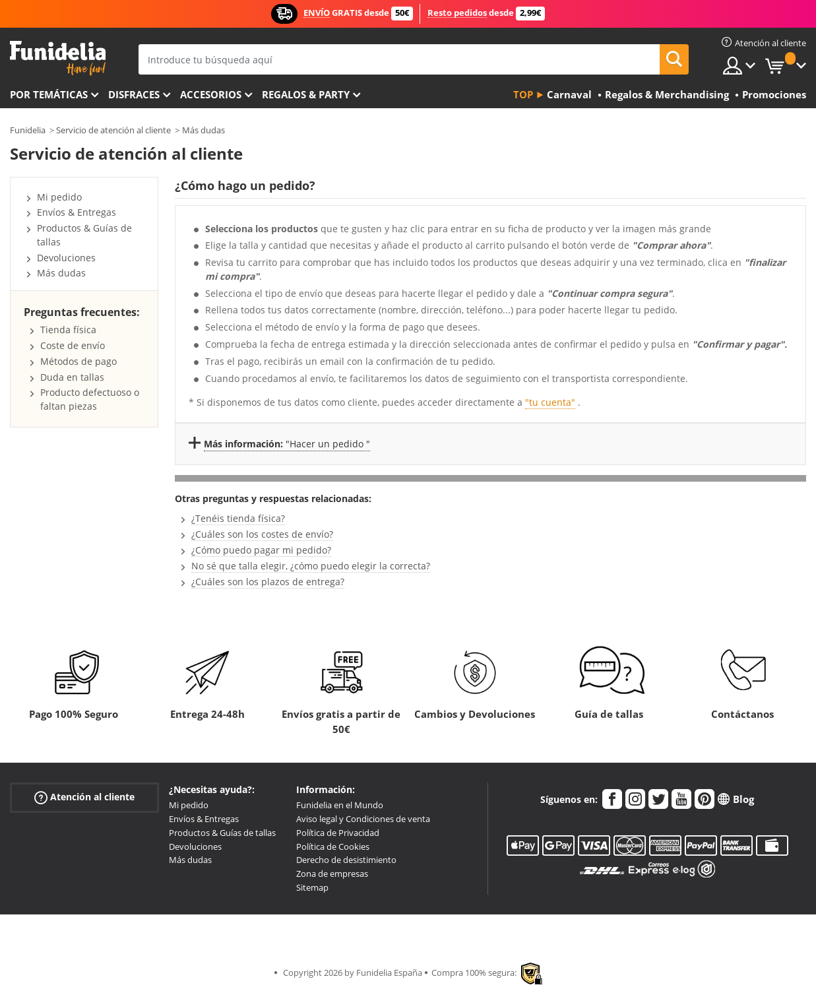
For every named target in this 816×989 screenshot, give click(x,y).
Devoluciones (66, 257)
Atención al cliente (84, 797)
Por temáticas (49, 94)
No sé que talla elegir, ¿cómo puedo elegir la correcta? (310, 565)
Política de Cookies (332, 846)
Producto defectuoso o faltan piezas (89, 399)
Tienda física (68, 329)
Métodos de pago (78, 361)
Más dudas (203, 130)
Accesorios (210, 94)
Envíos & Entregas (76, 212)
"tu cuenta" (550, 402)
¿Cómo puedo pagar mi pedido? (261, 550)
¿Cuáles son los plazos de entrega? (267, 581)
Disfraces (134, 94)
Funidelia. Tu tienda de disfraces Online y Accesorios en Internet (58, 58)
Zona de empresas (332, 873)
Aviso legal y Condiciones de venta (363, 819)
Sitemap (312, 887)
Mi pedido (59, 197)
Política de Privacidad (337, 833)
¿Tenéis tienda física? (238, 518)
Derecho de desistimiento (346, 860)
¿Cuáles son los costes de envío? (262, 534)
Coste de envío (72, 345)
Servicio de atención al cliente (113, 130)
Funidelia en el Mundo (339, 805)
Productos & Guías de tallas (222, 833)
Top (523, 94)
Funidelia (28, 130)
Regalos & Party (306, 94)
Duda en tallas (72, 377)
